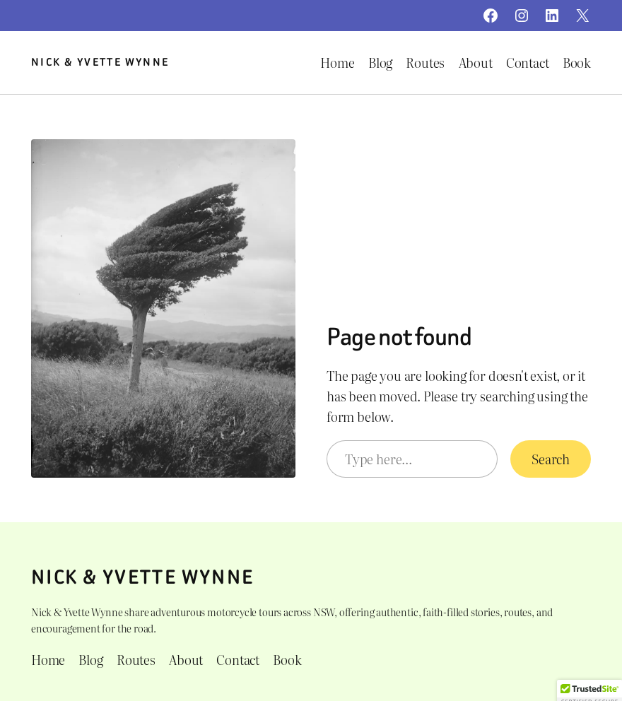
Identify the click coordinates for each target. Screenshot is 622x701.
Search (551, 459)
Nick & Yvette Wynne (100, 62)
